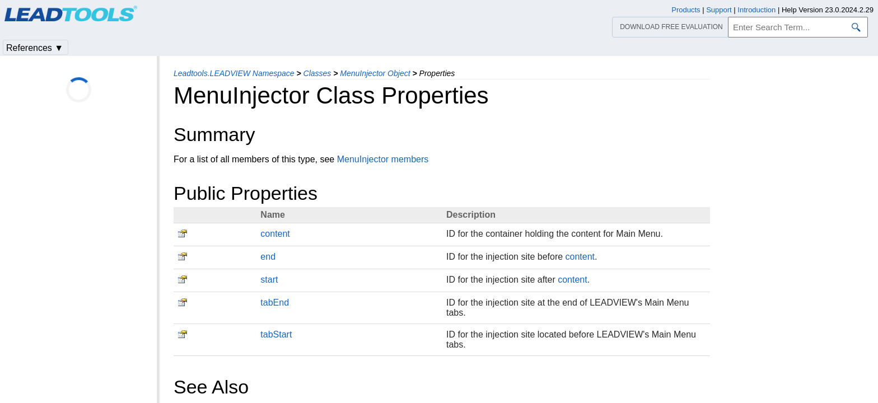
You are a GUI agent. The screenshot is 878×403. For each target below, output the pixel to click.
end (267, 256)
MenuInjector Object (375, 73)
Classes (317, 73)
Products (685, 10)
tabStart (276, 334)
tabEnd (274, 302)
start (269, 279)
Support (719, 10)
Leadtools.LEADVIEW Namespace (234, 73)
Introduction (756, 10)
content (274, 233)
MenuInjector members (383, 159)
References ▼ (34, 48)
